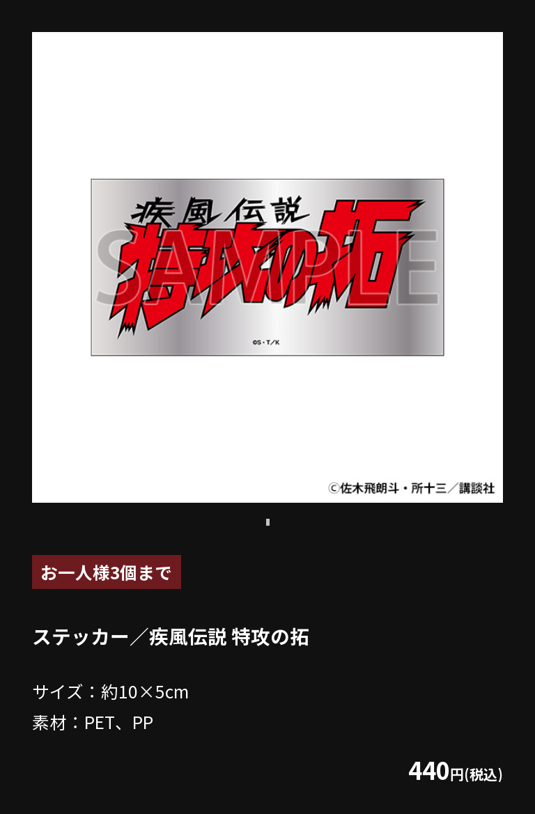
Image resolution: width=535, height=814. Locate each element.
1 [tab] (267, 522)
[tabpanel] (267, 267)
